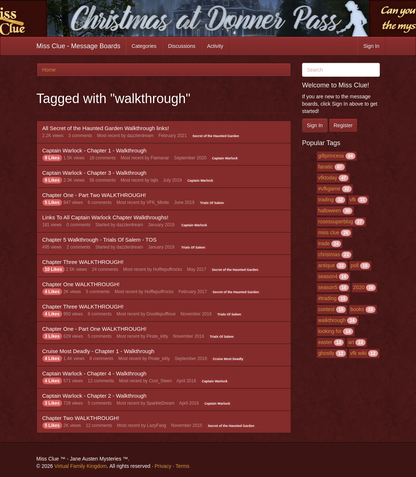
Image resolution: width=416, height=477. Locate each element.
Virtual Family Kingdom (80, 466)
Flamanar (159, 157)
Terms (182, 466)
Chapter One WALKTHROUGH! (81, 284)
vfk (353, 199)
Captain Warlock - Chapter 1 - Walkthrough (94, 150)
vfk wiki (358, 353)
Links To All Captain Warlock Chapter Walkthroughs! (105, 217)
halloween (329, 210)
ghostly (326, 353)
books (357, 309)
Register (342, 125)
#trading (327, 298)
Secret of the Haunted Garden (215, 136)
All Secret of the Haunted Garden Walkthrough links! (105, 128)
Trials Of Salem (212, 203)
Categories (144, 46)
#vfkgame (329, 189)
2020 (359, 287)
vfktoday (327, 178)
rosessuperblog (335, 221)
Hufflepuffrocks (167, 269)
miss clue (328, 232)
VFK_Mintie (157, 202)
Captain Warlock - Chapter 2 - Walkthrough (94, 396)
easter (325, 342)
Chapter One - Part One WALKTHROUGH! (94, 329)
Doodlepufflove (161, 314)
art (351, 342)
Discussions (181, 46)
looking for (330, 331)
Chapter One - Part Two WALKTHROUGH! (94, 195)
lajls (154, 180)
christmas (329, 254)
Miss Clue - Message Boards (79, 46)
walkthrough (332, 320)
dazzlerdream (140, 135)
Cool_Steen (160, 380)
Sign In (371, 46)
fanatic (325, 167)
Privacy (162, 466)
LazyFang (156, 425)
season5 (327, 287)
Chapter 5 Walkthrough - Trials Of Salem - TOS (99, 239)
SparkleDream (160, 403)
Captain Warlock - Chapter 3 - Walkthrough (94, 173)
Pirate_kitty (157, 336)
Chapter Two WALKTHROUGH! (80, 418)
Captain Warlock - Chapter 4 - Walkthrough (94, 373)
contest (326, 309)
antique (326, 265)
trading (326, 199)
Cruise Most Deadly (228, 359)
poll (355, 265)
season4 (327, 276)
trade (324, 243)
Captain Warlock (225, 158)
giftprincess (331, 156)
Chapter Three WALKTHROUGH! (83, 262)
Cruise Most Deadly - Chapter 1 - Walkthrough (98, 351)
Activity (215, 46)
